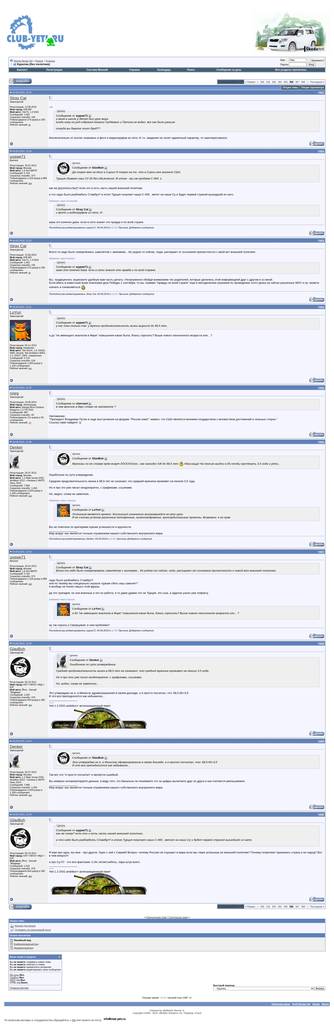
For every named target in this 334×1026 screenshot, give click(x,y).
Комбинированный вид (26, 944)
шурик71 (18, 156)
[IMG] (13, 980)
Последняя (317, 82)
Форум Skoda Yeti (23, 61)
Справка (134, 69)
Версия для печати (25, 925)
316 (268, 82)
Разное (39, 61)
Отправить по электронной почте (33, 930)
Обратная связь (281, 1004)
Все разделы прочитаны (291, 69)
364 (280, 82)
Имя (282, 60)
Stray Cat (18, 98)
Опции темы (290, 87)
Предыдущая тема (156, 917)
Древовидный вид (23, 948)
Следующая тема (177, 917)
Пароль (284, 64)
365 (286, 82)
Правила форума (19, 988)
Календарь (164, 69)
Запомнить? (316, 60)
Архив (316, 1004)
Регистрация (54, 69)
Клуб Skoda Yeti (301, 1004)
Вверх (325, 1004)
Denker (16, 447)
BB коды (14, 975)
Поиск (191, 69)
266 (262, 82)
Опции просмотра (312, 87)
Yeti (74, 1020)
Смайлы (14, 977)
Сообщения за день (228, 69)
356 (274, 82)
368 (303, 82)
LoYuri (15, 312)
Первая (250, 82)
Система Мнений (97, 69)
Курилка (50, 61)
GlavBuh (17, 649)
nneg (14, 393)
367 (297, 82)
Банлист (22, 69)
